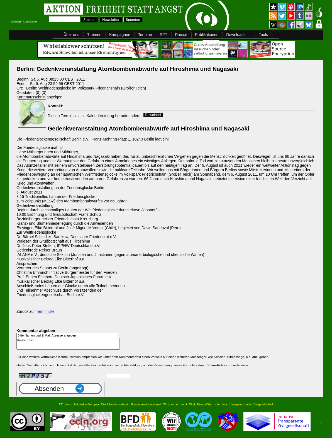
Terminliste (45, 311)
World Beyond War (200, 406)
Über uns (71, 34)
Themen (94, 34)
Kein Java (221, 406)
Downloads (235, 34)
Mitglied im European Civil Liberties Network (101, 406)
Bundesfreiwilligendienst (146, 406)
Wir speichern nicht (175, 406)
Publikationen (206, 34)
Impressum (29, 21)
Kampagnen (119, 34)
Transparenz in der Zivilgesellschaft (251, 406)
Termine (145, 34)
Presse (181, 34)
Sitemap (16, 21)
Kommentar (69, 345)
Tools (263, 34)
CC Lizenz (65, 406)
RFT (163, 34)
